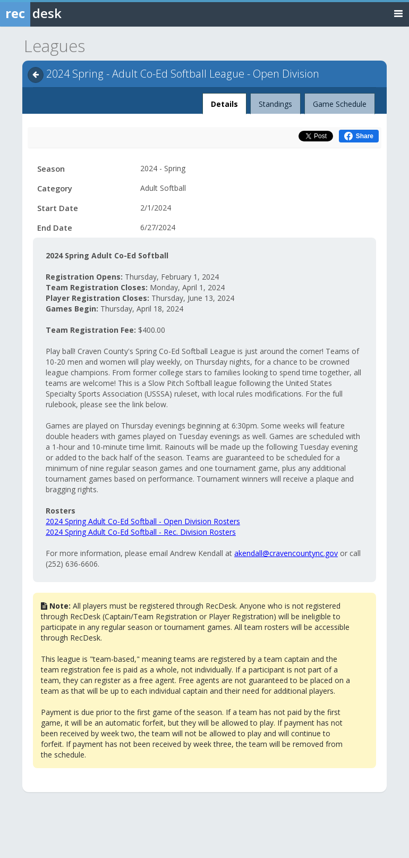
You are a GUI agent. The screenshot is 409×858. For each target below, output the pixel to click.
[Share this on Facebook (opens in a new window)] (359, 136)
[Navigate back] (36, 75)
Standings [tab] (275, 104)
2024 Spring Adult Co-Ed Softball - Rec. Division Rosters (141, 532)
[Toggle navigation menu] (398, 13)
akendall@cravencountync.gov (286, 553)
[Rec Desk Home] (58, 13)
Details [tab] (224, 101)
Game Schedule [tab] (340, 104)
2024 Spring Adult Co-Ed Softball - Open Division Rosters (143, 521)
